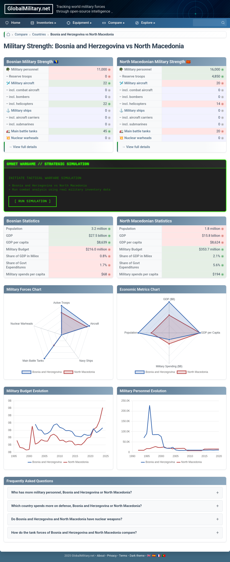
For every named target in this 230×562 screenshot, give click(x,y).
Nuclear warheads (24, 138)
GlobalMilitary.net (28, 8)
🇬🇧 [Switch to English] (149, 555)
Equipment (78, 23)
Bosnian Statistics (23, 221)
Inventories (42, 23)
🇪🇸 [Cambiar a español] (154, 555)
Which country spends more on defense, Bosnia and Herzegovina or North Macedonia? (76, 506)
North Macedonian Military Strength (152, 61)
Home (12, 23)
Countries (39, 34)
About (101, 555)
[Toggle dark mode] (137, 555)
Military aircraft (22, 83)
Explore (144, 23)
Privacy (112, 555)
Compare (112, 23)
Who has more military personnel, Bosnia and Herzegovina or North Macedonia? (71, 492)
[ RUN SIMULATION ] (32, 201)
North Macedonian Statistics (146, 221)
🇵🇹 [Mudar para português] (164, 555)
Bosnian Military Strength (30, 61)
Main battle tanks (24, 131)
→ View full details (23, 147)
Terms (123, 555)
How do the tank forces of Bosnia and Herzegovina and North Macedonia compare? (74, 533)
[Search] (210, 22)
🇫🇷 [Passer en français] (159, 555)
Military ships (21, 110)
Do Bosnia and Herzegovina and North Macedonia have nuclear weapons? (66, 519)
